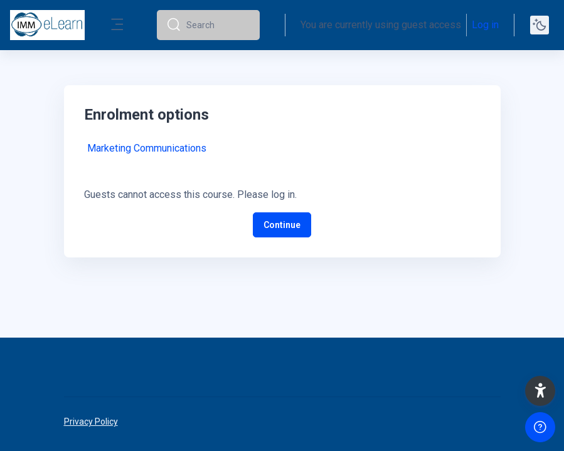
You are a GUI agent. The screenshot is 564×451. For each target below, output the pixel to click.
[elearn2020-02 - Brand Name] (47, 25)
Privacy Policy (91, 422)
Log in (485, 25)
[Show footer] (540, 427)
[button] (540, 391)
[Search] (218, 25)
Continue (282, 225)
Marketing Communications (146, 148)
